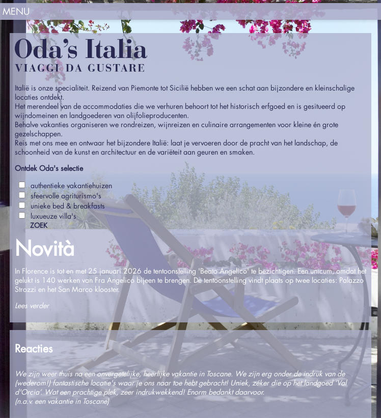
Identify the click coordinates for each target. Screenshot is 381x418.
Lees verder (32, 305)
